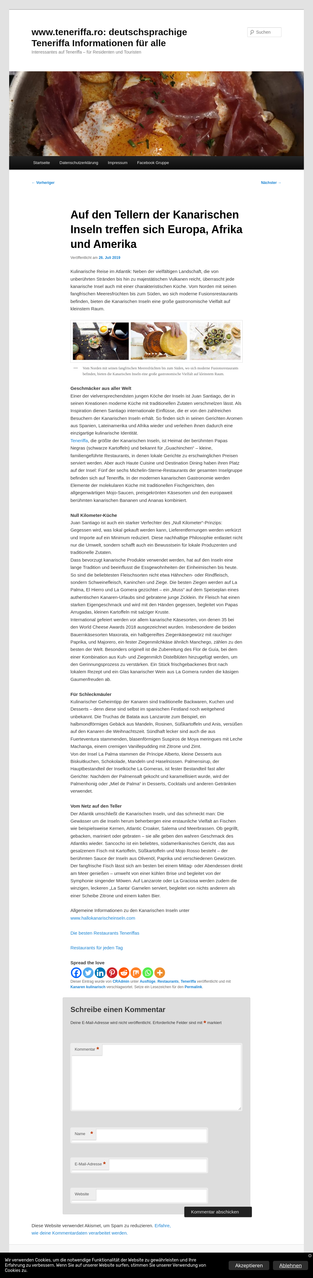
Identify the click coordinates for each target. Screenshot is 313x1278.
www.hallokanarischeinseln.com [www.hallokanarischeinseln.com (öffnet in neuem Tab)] (102, 918)
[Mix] (136, 972)
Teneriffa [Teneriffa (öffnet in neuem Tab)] (79, 440)
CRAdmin (120, 981)
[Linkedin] (100, 972)
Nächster (271, 183)
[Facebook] (76, 972)
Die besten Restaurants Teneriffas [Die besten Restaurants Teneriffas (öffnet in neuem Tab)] (104, 933)
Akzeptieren (249, 1265)
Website (82, 1194)
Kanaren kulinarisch (87, 987)
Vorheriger (42, 183)
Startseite (41, 162)
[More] (159, 972)
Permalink (193, 987)
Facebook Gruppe (153, 162)
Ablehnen (290, 1265)
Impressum (117, 162)
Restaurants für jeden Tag (96, 947)
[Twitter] (88, 972)
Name (84, 1134)
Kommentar (87, 1049)
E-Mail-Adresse (90, 1164)
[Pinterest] (112, 972)
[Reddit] (124, 972)
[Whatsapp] (147, 972)
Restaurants (168, 981)
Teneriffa (188, 981)
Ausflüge (147, 981)
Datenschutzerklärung (79, 162)
